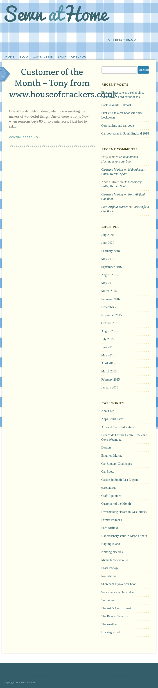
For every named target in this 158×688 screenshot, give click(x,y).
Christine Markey (112, 169)
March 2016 (109, 291)
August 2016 (109, 275)
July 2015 (107, 339)
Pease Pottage (110, 568)
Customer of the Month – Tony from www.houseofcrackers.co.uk (63, 83)
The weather (109, 624)
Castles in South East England (120, 479)
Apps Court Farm (112, 419)
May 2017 (107, 259)
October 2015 (110, 323)
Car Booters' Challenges (116, 463)
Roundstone (108, 576)
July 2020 (107, 235)
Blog (23, 56)
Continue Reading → (25, 137)
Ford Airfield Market (114, 207)
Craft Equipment (111, 495)
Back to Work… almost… (117, 105)
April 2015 (108, 363)
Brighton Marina (111, 455)
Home (10, 56)
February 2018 (110, 251)
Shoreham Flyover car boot (118, 584)
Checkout (79, 56)
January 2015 (109, 387)
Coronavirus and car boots (117, 125)
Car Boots (107, 471)
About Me (107, 411)
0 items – (122, 39)
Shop (61, 56)
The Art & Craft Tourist (116, 608)
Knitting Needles (112, 552)
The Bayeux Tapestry (114, 616)
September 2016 (111, 267)
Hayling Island (110, 544)
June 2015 (107, 347)
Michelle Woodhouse (114, 560)
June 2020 (107, 242)
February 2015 (110, 379)
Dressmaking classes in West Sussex (124, 512)
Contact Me (43, 56)
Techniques (108, 600)
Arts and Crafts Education (117, 427)
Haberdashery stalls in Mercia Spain (124, 536)
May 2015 (107, 355)
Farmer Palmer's (111, 520)
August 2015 (109, 331)
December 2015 (111, 307)
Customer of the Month (116, 503)
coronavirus (108, 487)
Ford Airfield (109, 528)
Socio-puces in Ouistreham (118, 592)
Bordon (106, 447)
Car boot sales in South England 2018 (125, 133)
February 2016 (110, 299)
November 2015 (111, 315)
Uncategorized (110, 632)
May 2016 (107, 283)
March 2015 (109, 371)
